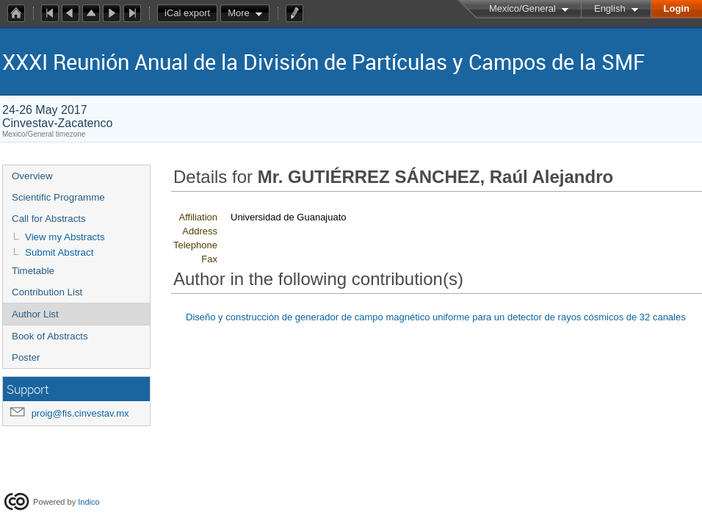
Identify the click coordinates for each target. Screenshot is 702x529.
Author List (35, 314)
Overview (32, 175)
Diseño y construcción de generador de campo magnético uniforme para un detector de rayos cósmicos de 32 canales (436, 317)
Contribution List (47, 292)
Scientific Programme (58, 197)
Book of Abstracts (50, 336)
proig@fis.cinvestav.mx (80, 413)
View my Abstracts (65, 236)
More (239, 12)
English (610, 8)
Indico (88, 501)
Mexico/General (522, 8)
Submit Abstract (59, 252)
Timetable (33, 270)
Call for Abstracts (49, 218)
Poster (26, 357)
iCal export (190, 13)
